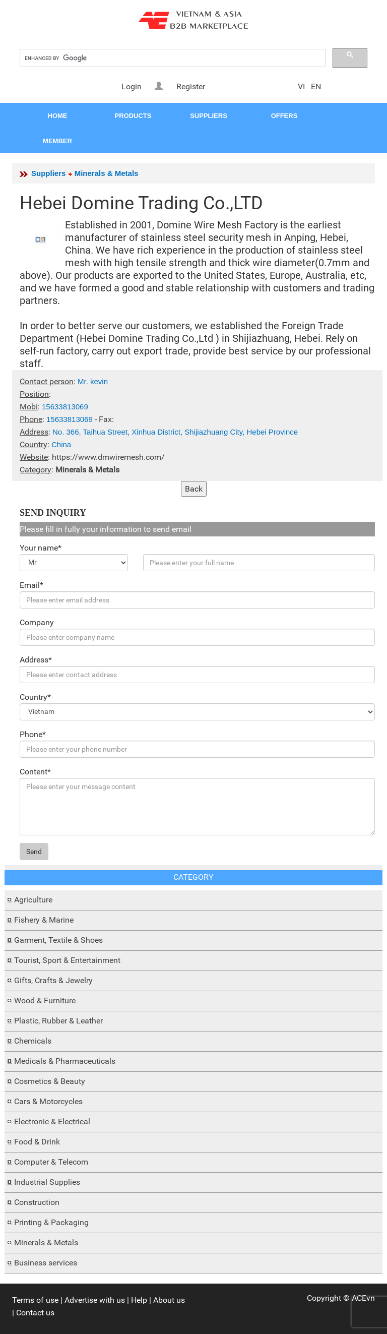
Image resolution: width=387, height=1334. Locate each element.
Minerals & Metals (46, 1242)
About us (169, 1300)
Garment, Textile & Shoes (58, 940)
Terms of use (35, 1300)
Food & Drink (37, 1141)
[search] (171, 58)
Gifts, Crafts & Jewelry (53, 980)
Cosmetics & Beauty (49, 1081)
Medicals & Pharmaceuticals (64, 1061)
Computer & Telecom (51, 1162)
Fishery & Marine (44, 920)
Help (139, 1300)
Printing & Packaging (51, 1222)
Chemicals (32, 1041)
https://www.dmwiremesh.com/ (108, 457)
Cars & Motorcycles (48, 1101)
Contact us (35, 1312)
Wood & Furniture (45, 1000)
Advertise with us (94, 1300)
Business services (45, 1262)
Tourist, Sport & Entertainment (67, 960)
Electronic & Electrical (52, 1121)
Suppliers (48, 173)
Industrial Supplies (47, 1182)
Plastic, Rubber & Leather (58, 1020)
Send (34, 851)
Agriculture (33, 899)
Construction (36, 1202)
